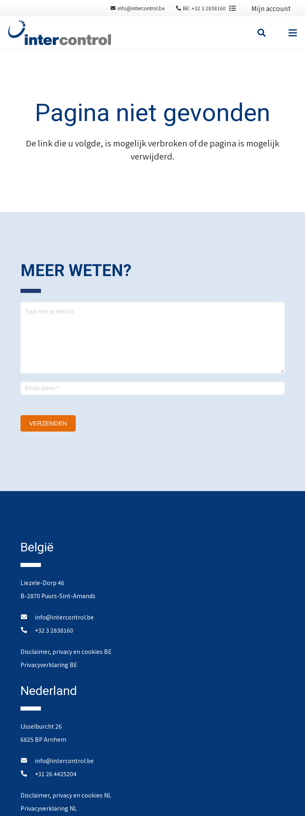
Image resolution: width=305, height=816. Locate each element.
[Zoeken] (262, 32)
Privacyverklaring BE (48, 665)
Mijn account (271, 8)
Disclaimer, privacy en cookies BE (66, 651)
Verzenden (48, 423)
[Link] (59, 33)
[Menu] (292, 33)
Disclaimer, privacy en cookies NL (65, 795)
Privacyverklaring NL (48, 808)
